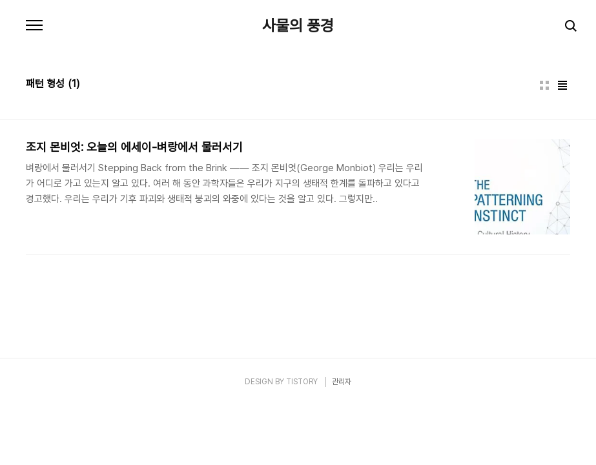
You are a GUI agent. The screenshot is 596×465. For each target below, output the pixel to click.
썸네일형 (544, 85)
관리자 (341, 381)
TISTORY (302, 381)
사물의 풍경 (298, 26)
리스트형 (562, 85)
